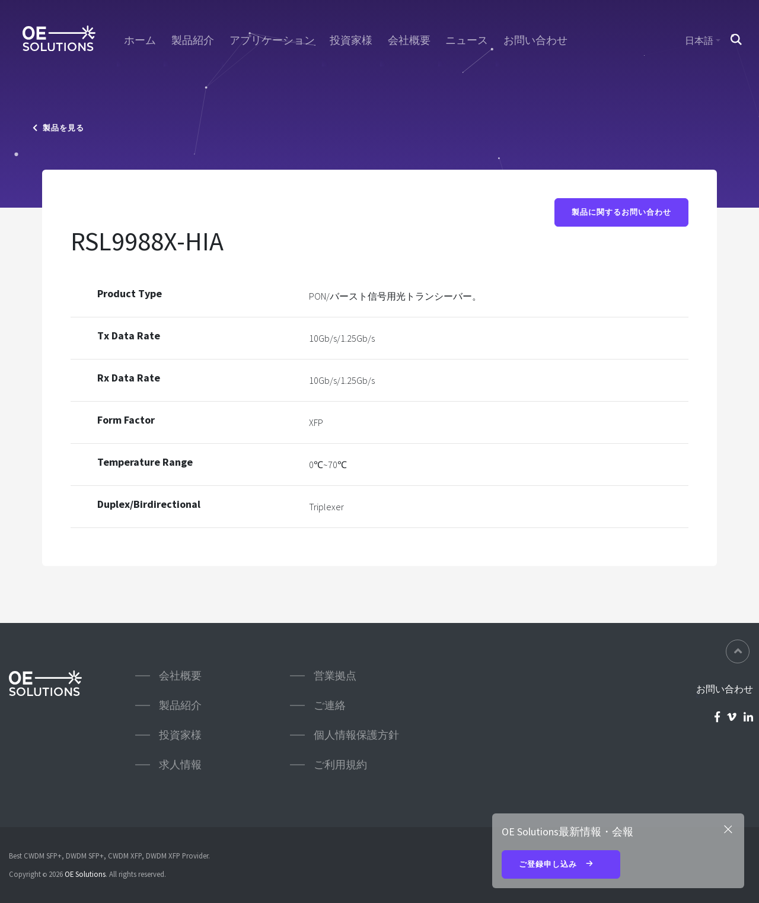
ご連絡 (330, 705)
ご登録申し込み (561, 865)
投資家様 (351, 40)
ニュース (466, 40)
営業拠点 (335, 675)
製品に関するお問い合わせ (621, 212)
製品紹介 (192, 40)
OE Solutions (85, 874)
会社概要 (409, 40)
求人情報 (180, 764)
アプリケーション (272, 40)
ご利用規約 (340, 764)
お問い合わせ (535, 40)
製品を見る (58, 128)
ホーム (140, 40)
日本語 (699, 40)
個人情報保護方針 (356, 735)
